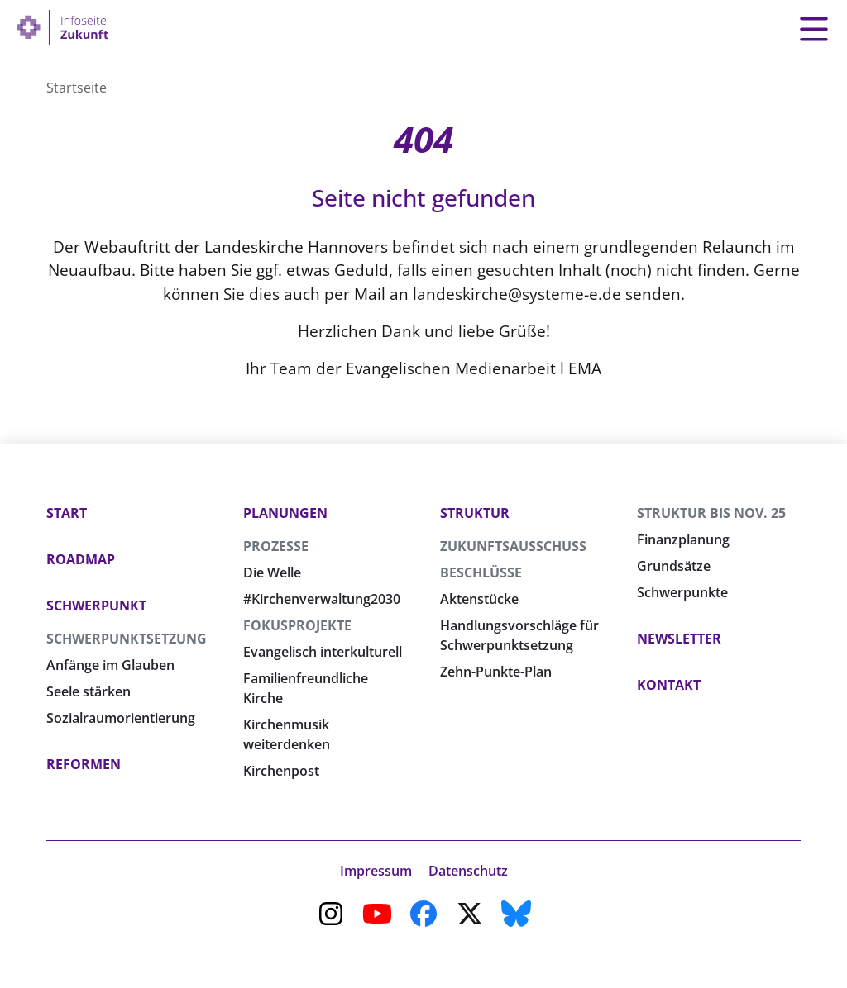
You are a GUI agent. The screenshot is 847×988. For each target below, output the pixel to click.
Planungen (285, 513)
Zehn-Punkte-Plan (496, 672)
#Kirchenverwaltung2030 (321, 599)
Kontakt (669, 685)
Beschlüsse (481, 572)
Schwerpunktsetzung (126, 638)
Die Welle (272, 572)
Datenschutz (468, 871)
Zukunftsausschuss (513, 546)
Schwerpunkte (682, 592)
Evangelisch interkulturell (322, 652)
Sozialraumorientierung (120, 718)
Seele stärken (88, 691)
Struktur (475, 513)
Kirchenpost (281, 771)
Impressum (376, 871)
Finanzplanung (683, 539)
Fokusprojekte (297, 625)
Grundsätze (674, 566)
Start (66, 513)
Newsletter (679, 638)
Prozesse (276, 546)
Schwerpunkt (96, 605)
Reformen (83, 764)
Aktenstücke (479, 599)
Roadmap (80, 559)
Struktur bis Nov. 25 (711, 513)
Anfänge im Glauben (110, 665)
